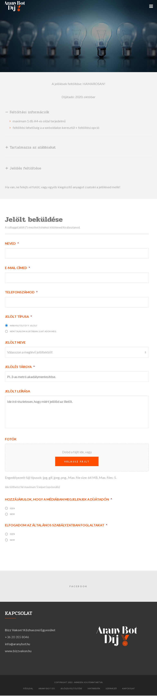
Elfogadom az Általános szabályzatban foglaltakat (56, 526)
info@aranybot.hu (17, 644)
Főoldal (28, 689)
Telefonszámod (21, 292)
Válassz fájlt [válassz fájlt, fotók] (77, 462)
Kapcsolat (128, 689)
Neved (12, 243)
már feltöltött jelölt (23, 325)
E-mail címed (17, 268)
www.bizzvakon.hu (18, 651)
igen (12, 509)
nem (12, 514)
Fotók (11, 440)
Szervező (111, 689)
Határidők (94, 689)
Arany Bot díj (46, 689)
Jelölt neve (15, 342)
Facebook (78, 587)
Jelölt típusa (18, 316)
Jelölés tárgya (20, 367)
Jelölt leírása (17, 391)
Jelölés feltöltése (71, 689)
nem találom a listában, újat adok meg (33, 331)
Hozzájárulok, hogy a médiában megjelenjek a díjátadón (58, 500)
